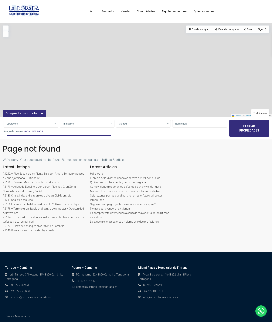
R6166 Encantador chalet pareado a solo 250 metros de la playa (41, 204)
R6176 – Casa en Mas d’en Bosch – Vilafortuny (31, 182)
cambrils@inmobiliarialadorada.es (30, 297)
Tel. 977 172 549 (152, 284)
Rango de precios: (14, 131)
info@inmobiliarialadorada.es (160, 297)
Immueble (68, 123)
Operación (12, 123)
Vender (126, 11)
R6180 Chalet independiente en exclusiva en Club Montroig (37, 195)
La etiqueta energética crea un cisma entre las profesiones (124, 221)
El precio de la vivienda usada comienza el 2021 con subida (125, 178)
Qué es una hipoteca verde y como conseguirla (118, 182)
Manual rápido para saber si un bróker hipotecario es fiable (125, 191)
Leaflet (236, 116)
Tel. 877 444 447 (85, 280)
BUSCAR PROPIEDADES (249, 128)
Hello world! (97, 173)
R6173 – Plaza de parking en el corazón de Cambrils (33, 226)
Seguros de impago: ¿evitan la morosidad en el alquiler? (123, 204)
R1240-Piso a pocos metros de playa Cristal (29, 230)
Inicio (91, 11)
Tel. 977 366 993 (19, 284)
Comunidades (146, 11)
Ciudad (123, 123)
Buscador (107, 11)
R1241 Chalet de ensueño (18, 199)
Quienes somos (204, 11)
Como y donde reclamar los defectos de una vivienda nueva (125, 186)
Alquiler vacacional (174, 11)
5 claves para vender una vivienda (110, 208)
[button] (261, 311)
